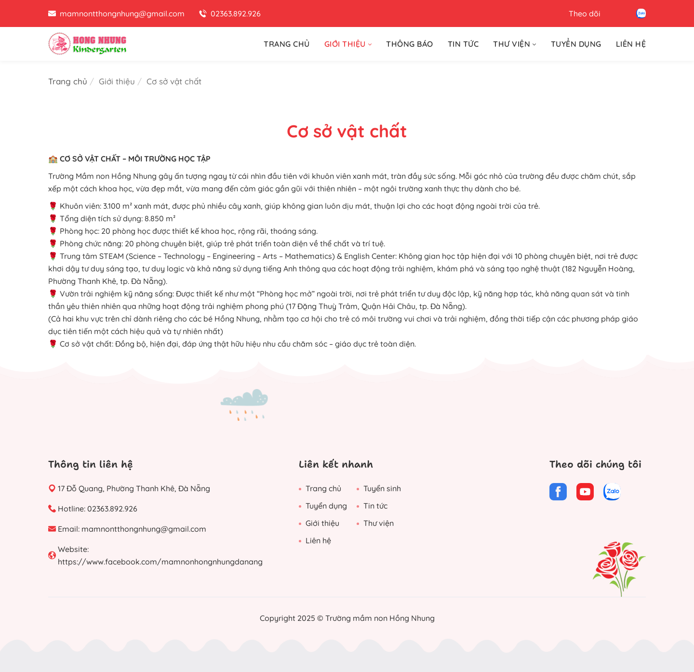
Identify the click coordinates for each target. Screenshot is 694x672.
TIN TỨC (463, 44)
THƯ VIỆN (514, 44)
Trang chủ (67, 81)
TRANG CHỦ (287, 44)
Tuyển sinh (382, 488)
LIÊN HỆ (631, 44)
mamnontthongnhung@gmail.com (143, 529)
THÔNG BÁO (409, 44)
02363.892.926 (112, 508)
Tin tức (375, 506)
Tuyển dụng (326, 506)
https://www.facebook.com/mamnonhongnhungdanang (160, 561)
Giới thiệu (322, 523)
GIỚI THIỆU (348, 44)
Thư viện (378, 523)
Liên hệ (318, 540)
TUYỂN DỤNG (576, 44)
